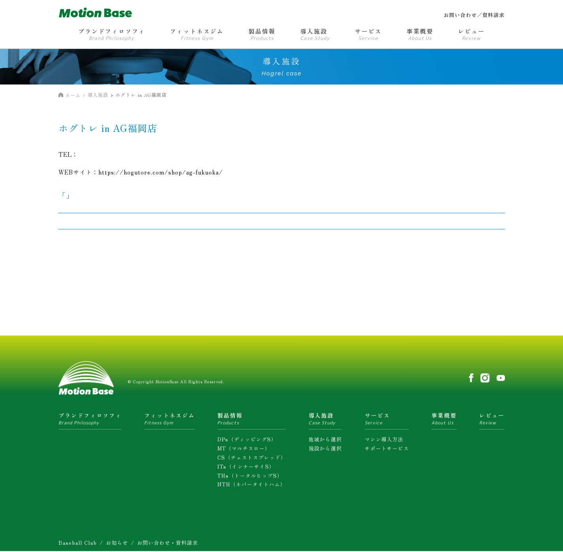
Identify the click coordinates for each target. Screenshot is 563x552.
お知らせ (117, 545)
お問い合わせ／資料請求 (474, 15)
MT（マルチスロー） (243, 450)
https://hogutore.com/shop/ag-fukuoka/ (160, 172)
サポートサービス (387, 450)
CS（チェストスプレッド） (251, 460)
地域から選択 (325, 441)
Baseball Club (77, 545)
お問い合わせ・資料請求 (167, 545)
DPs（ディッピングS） (247, 441)
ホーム (73, 95)
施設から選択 (325, 450)
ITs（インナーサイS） (246, 468)
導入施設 (98, 94)
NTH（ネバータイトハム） (251, 486)
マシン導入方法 (384, 441)
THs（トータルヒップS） (249, 477)
